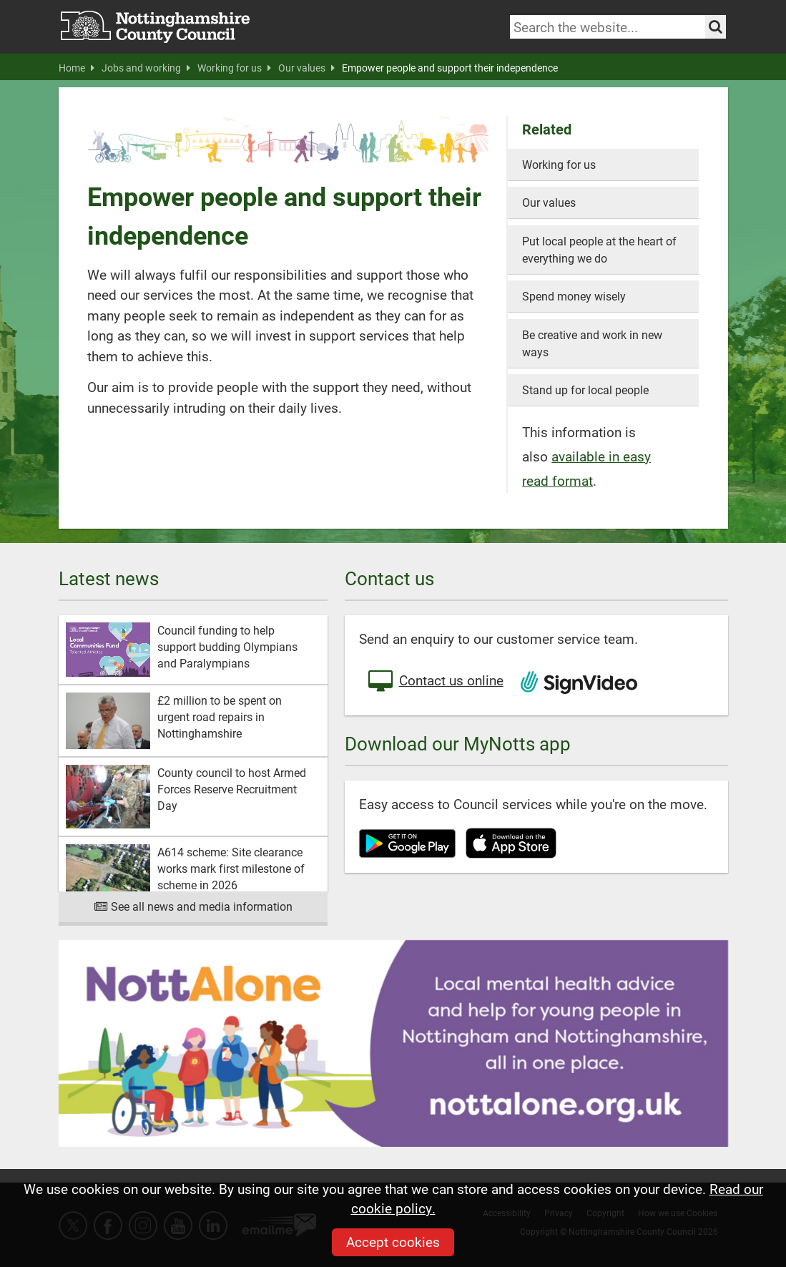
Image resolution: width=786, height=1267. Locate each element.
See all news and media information (193, 906)
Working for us (234, 68)
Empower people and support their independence (450, 68)
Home (76, 68)
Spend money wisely (574, 295)
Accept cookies (393, 1242)
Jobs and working (146, 68)
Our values (306, 68)
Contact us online (434, 681)
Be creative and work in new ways (592, 343)
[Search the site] (715, 27)
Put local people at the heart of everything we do (599, 249)
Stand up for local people (585, 389)
